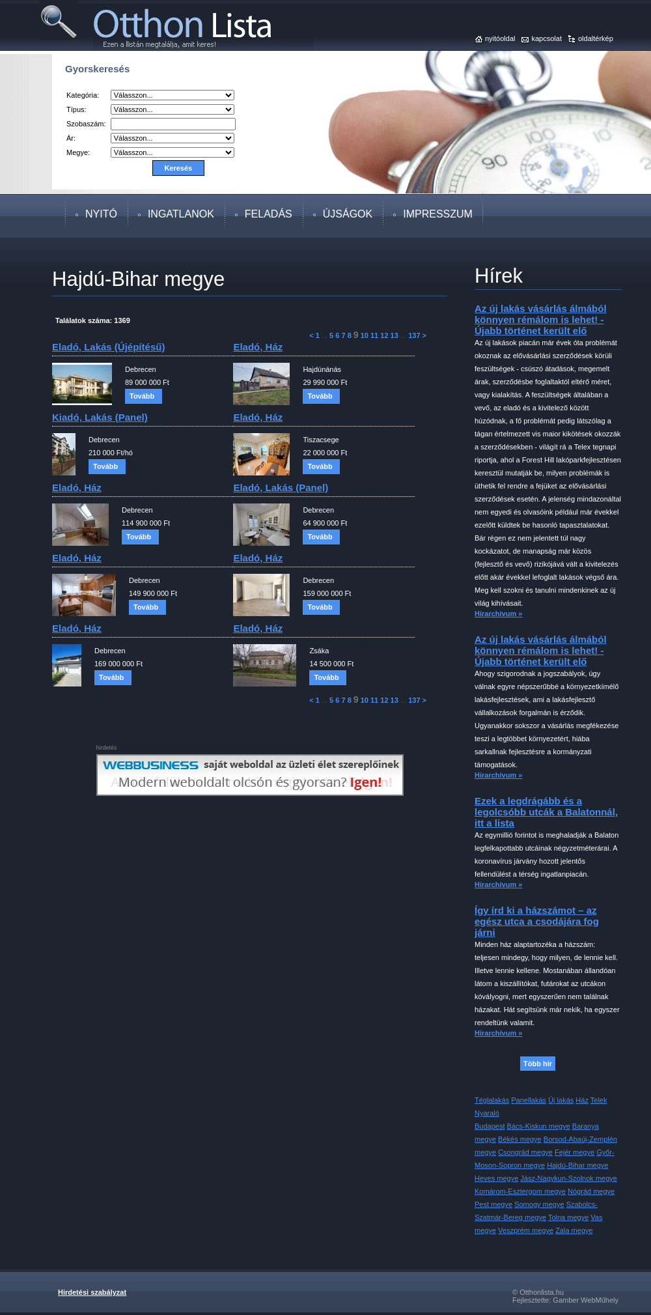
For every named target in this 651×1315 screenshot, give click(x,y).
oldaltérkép (595, 38)
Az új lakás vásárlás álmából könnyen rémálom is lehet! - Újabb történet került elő (541, 319)
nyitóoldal (500, 38)
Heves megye (496, 1178)
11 (374, 335)
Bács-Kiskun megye (538, 1126)
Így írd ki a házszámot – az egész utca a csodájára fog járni (537, 921)
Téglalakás (492, 1100)
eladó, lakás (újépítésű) (108, 346)
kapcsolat (546, 38)
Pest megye (493, 1204)
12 (384, 335)
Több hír (537, 1064)
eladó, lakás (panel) (280, 487)
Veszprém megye (525, 1230)
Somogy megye (539, 1204)
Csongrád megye (525, 1152)
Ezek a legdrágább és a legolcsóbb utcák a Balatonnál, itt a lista (546, 811)
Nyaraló (487, 1113)
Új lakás (561, 1100)
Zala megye (573, 1230)
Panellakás (528, 1100)
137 (414, 335)
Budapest (490, 1126)
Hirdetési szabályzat (92, 1292)
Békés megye (520, 1139)
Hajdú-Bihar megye (577, 1165)
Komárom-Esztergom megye (520, 1191)
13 (394, 335)
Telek (598, 1100)
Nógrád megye (591, 1191)
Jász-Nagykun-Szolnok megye (568, 1178)
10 (364, 335)
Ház (582, 1100)
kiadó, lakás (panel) (100, 417)
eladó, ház (258, 346)
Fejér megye (574, 1152)
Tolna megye (568, 1217)
